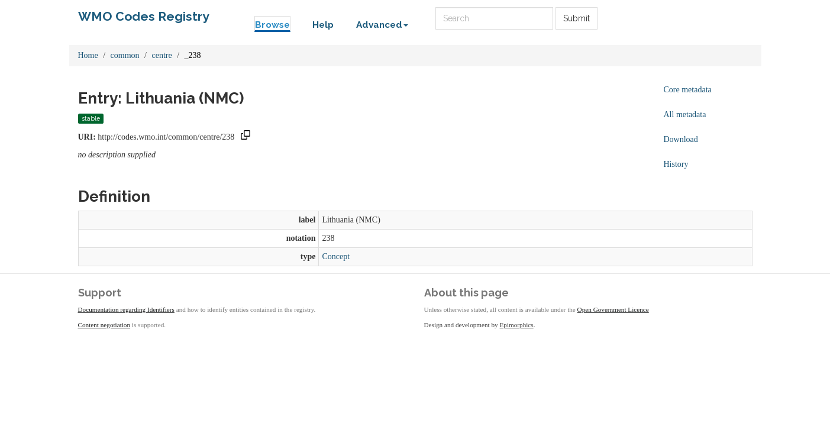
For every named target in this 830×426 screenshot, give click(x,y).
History (676, 164)
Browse (272, 25)
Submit (576, 18)
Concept (336, 256)
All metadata (685, 114)
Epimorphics (517, 324)
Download (681, 139)
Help (323, 25)
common (125, 55)
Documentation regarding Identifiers (126, 309)
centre (162, 55)
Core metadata (688, 89)
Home (88, 55)
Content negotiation (104, 324)
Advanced (382, 25)
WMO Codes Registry (143, 16)
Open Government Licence (613, 309)
